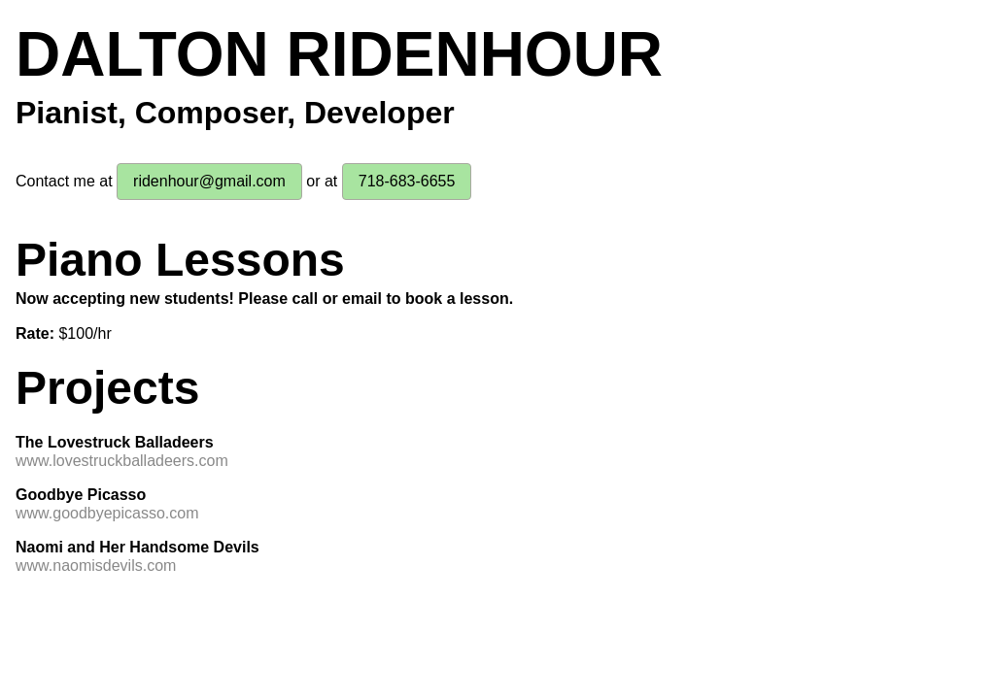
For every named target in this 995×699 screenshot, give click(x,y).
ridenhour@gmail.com (209, 181)
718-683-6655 (407, 181)
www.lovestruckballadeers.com (122, 460)
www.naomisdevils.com (96, 565)
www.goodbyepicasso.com (107, 513)
